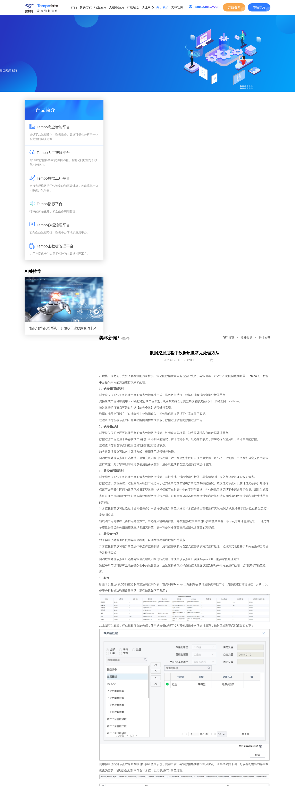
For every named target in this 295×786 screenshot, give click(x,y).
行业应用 (100, 7)
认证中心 (148, 7)
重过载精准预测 (139, 589)
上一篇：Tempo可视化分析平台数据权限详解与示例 (144, 768)
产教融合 (133, 7)
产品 (74, 7)
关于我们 (162, 7)
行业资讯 (264, 102)
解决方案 (85, 7)
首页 (228, 102)
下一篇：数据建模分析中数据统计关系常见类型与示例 (233, 768)
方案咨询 (234, 7)
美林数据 (246, 102)
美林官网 (177, 7)
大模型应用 (116, 7)
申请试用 (259, 7)
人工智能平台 (194, 350)
